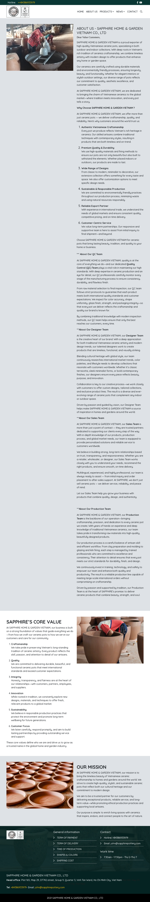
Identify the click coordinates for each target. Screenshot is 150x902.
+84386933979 (19, 887)
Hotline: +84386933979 (116, 837)
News (120, 11)
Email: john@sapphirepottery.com (122, 843)
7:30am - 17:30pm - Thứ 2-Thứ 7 (120, 857)
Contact (132, 11)
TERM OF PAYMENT (67, 837)
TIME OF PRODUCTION (69, 849)
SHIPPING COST (65, 860)
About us (91, 11)
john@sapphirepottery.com (50, 887)
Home (80, 11)
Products (107, 11)
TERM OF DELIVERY (67, 843)
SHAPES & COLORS (67, 854)
